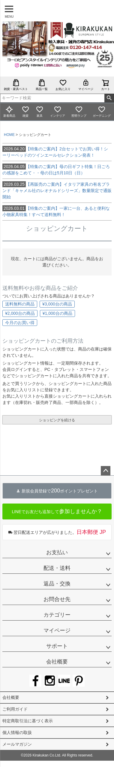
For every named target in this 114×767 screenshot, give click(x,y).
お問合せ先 (57, 599)
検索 (109, 98)
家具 (40, 111)
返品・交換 (57, 584)
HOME (9, 135)
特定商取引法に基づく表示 (27, 720)
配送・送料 (57, 568)
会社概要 (57, 662)
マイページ (85, 85)
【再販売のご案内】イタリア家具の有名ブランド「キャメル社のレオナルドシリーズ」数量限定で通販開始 (57, 190)
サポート (57, 646)
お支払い (57, 552)
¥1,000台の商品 (57, 313)
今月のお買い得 (19, 322)
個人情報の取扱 (17, 732)
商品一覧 (42, 85)
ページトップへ (105, 471)
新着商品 (9, 111)
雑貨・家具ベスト (16, 85)
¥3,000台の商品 (57, 304)
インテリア (57, 111)
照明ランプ (78, 111)
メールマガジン (17, 744)
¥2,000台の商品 (20, 313)
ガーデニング (102, 111)
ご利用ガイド (15, 709)
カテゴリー (57, 615)
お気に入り (63, 85)
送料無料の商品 (19, 304)
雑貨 (25, 111)
